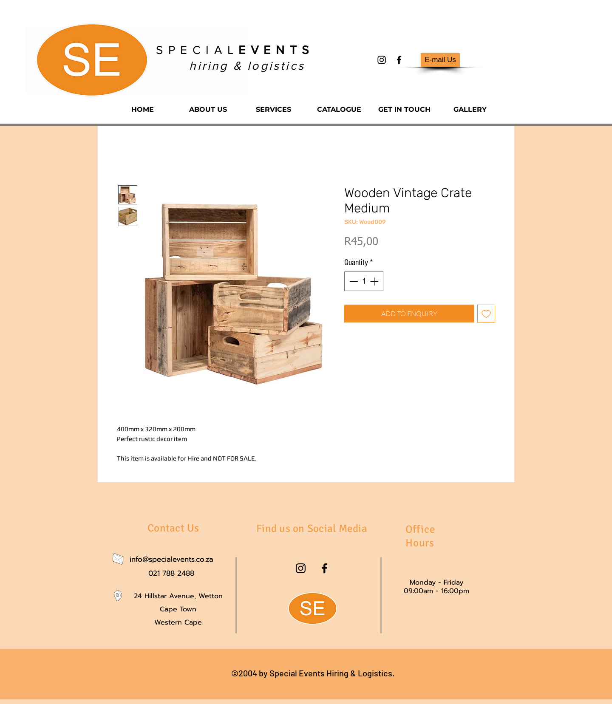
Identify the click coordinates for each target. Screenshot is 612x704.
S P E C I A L (233, 50)
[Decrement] (353, 281)
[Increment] (375, 281)
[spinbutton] (364, 281)
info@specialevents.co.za (171, 559)
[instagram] (381, 59)
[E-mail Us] (440, 60)
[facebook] (399, 59)
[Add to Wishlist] (486, 313)
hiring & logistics (247, 65)
